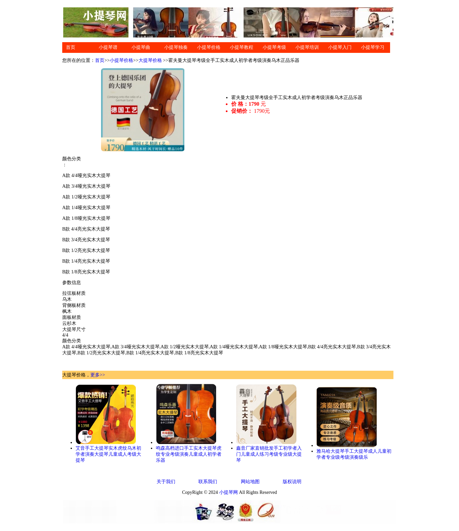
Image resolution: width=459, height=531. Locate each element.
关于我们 (166, 481)
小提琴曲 (140, 47)
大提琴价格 (150, 60)
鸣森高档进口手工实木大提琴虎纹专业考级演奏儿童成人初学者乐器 (188, 454)
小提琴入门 (340, 47)
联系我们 (207, 481)
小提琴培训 (307, 47)
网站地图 (250, 481)
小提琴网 (228, 492)
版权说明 (292, 481)
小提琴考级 (274, 47)
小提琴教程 (241, 47)
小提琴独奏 (176, 47)
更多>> (97, 374)
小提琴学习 (372, 47)
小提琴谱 (108, 47)
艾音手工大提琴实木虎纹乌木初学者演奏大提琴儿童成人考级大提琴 (108, 454)
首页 (70, 47)
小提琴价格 (208, 47)
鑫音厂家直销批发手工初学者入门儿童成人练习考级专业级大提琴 (269, 454)
